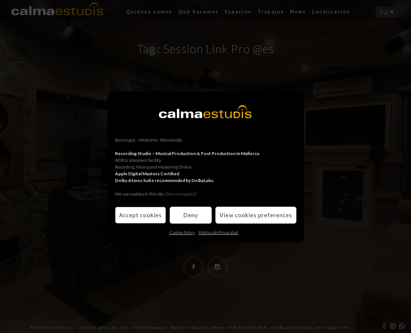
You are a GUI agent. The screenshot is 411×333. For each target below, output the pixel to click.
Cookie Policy (182, 232)
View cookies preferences (256, 215)
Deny (190, 215)
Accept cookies (140, 215)
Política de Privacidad (218, 232)
